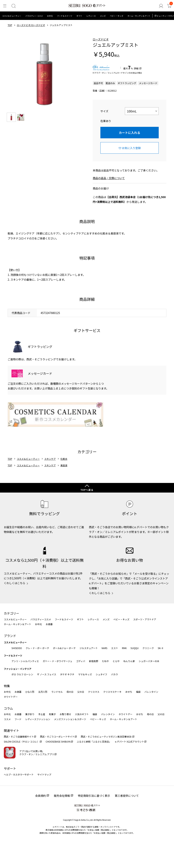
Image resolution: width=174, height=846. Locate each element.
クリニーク (148, 648)
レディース (91, 15)
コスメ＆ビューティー (11, 15)
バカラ (114, 674)
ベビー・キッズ (116, 15)
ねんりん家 (129, 661)
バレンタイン (151, 691)
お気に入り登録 (131, 148)
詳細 (136, 68)
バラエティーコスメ (40, 619)
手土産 (41, 714)
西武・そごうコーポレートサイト (57, 736)
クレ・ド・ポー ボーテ (37, 648)
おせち (128, 691)
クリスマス (93, 691)
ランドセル (57, 691)
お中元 (50, 15)
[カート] (169, 6)
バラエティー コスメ (34, 15)
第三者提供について (127, 796)
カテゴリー (11, 613)
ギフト (79, 15)
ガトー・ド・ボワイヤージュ (57, 661)
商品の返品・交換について (109, 178)
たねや (105, 661)
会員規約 (40, 796)
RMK (124, 648)
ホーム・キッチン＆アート (138, 15)
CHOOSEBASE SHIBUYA (58, 741)
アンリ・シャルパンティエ (25, 661)
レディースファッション (37, 719)
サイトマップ (44, 774)
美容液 (63, 465)
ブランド (10, 635)
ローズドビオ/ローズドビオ (31, 25)
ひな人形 (29, 691)
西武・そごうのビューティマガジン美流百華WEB (106, 736)
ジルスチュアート (89, 648)
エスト (114, 648)
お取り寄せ (65, 714)
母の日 (70, 691)
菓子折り (29, 714)
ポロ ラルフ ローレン (22, 674)
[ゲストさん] (161, 6)
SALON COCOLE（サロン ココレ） (21, 741)
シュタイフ (101, 674)
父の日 (80, 691)
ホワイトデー (11, 696)
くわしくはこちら (14, 583)
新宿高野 (93, 661)
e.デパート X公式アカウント (129, 741)
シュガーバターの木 (149, 661)
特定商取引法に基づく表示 (94, 796)
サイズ (104, 111)
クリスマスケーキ (112, 691)
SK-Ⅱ (161, 648)
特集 (7, 686)
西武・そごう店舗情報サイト (19, 736)
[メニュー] (4, 6)
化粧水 (63, 458)
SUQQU (135, 648)
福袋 (138, 691)
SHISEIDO (16, 648)
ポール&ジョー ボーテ (64, 648)
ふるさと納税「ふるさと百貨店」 (94, 741)
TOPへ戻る (87, 489)
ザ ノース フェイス (46, 674)
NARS (104, 648)
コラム (8, 708)
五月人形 (42, 691)
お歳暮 (49, 624)
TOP (10, 25)
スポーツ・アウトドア (144, 619)
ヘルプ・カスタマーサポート (19, 774)
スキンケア (50, 458)
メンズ (103, 15)
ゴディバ (80, 661)
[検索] (12, 6)
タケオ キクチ (67, 674)
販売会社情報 (62, 796)
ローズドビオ (101, 39)
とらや (116, 661)
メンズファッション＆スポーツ (70, 719)
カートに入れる (129, 132)
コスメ (7, 719)
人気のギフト (82, 714)
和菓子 (52, 714)
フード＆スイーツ (64, 15)
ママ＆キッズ (85, 674)
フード (18, 719)
